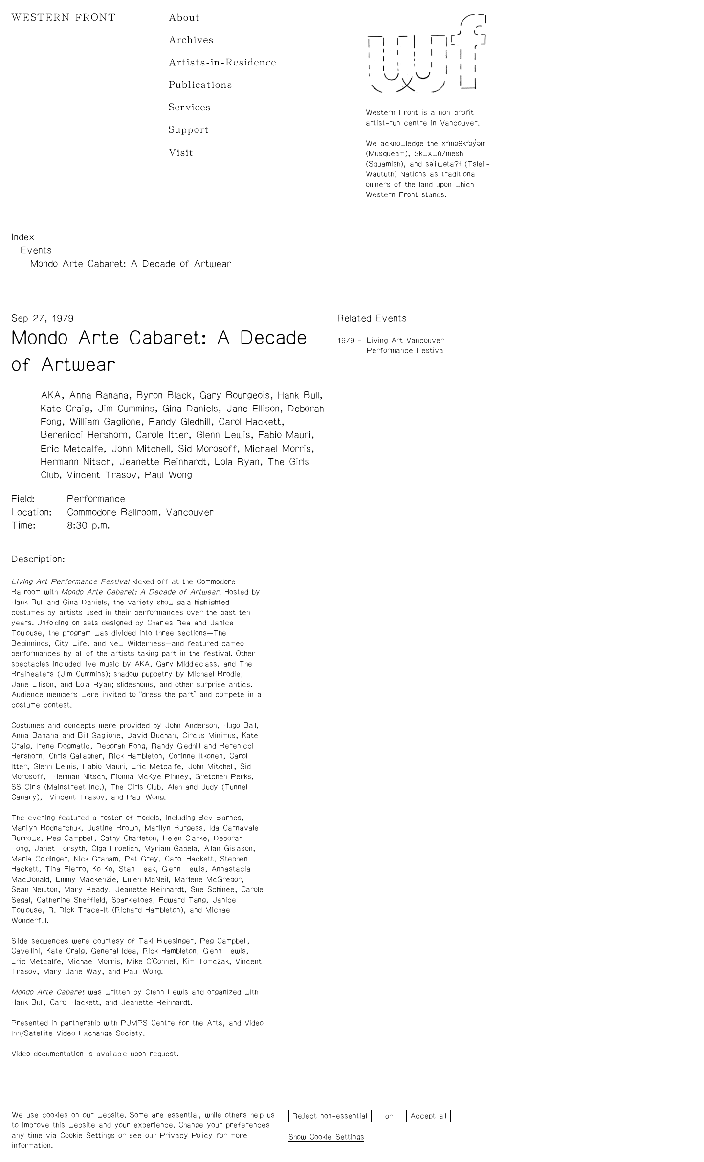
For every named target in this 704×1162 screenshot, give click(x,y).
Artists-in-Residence (223, 62)
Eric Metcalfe (72, 448)
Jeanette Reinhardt (163, 462)
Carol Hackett (250, 422)
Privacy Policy (186, 1135)
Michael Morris (277, 448)
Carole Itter (161, 435)
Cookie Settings (336, 1136)
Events (36, 250)
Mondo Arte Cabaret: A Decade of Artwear (130, 264)
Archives (191, 40)
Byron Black (164, 395)
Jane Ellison (253, 408)
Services (190, 107)
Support (189, 130)
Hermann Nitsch (76, 462)
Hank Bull (298, 395)
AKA (51, 395)
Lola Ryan (237, 462)
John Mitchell (140, 448)
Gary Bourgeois (234, 395)
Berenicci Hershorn (84, 435)
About (184, 17)
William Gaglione (105, 422)
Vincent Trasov (101, 475)
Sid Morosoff (207, 448)
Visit (181, 153)
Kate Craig (65, 408)
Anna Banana (99, 395)
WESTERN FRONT (63, 17)
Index (23, 237)
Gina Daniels (190, 408)
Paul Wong (168, 475)
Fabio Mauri (284, 435)
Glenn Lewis (223, 435)
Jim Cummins (125, 408)
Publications (201, 85)
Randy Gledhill (180, 422)
